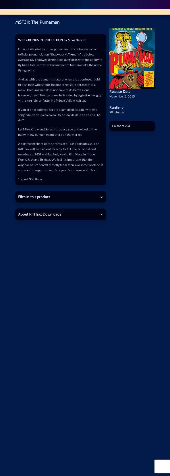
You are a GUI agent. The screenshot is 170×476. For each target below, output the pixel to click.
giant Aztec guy (90, 95)
